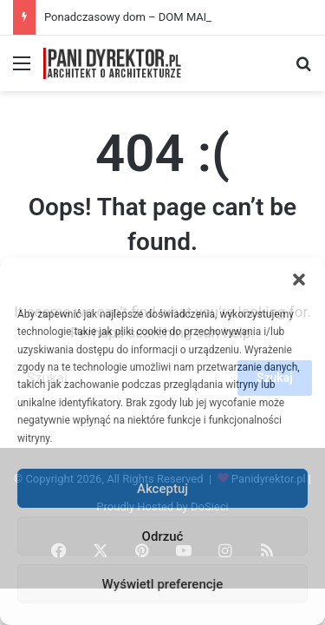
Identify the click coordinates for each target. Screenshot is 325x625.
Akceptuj (162, 489)
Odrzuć (163, 536)
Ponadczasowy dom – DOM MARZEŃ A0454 (155, 16)
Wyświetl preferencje (163, 584)
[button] (299, 279)
